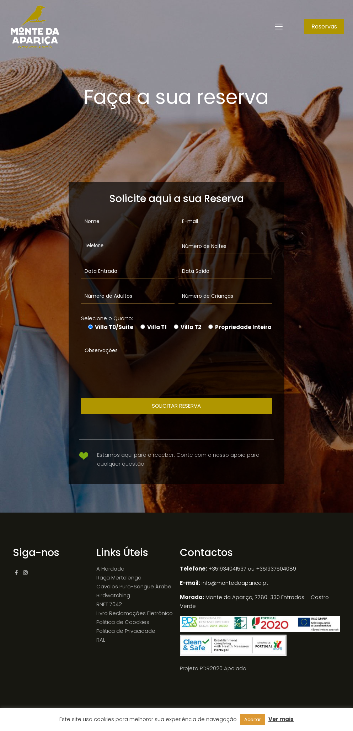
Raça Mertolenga (118, 577)
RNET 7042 (109, 604)
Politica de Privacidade (125, 631)
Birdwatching (113, 595)
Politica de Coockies (122, 622)
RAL (100, 639)
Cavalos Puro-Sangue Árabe (133, 586)
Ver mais (281, 719)
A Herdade (110, 568)
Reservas (324, 26)
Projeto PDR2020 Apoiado (213, 668)
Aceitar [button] (252, 719)
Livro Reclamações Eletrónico (134, 613)
